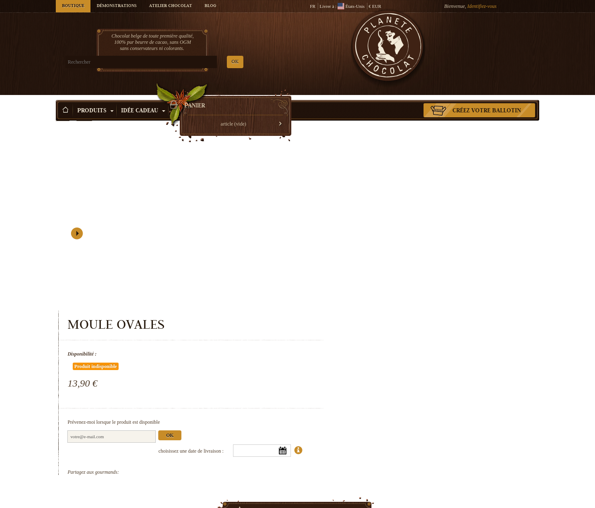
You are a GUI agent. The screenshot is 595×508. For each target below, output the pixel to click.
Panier (479, 39)
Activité (236, 99)
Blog (210, 6)
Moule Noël (483, 487)
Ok (449, 220)
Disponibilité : (361, 163)
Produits (95, 99)
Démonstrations (117, 6)
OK (153, 62)
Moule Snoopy (235, 487)
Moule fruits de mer (359, 487)
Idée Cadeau (143, 99)
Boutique (73, 6)
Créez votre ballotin (486, 99)
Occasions (193, 99)
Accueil (62, 113)
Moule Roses (111, 487)
